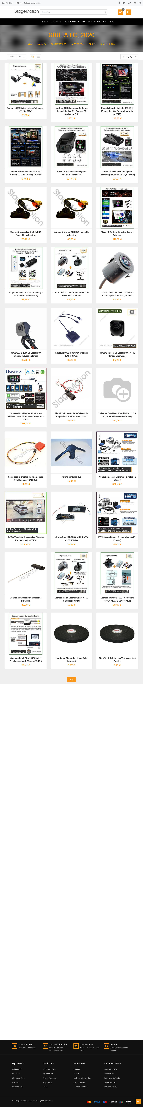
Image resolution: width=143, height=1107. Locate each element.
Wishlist (15, 1082)
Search (76, 1074)
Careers (76, 1069)
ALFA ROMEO (77, 44)
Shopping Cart (18, 1078)
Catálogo (41, 44)
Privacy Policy (79, 1082)
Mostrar (12, 57)
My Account (17, 1069)
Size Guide (47, 1082)
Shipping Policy (110, 1069)
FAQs (45, 1087)
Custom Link (17, 1087)
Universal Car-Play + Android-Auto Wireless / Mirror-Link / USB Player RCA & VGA (25, 416)
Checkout (16, 1074)
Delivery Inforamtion (82, 1078)
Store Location (49, 1069)
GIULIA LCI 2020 (107, 44)
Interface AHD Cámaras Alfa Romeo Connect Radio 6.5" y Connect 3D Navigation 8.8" (71, 111)
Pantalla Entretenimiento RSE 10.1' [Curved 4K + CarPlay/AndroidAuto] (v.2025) (117, 111)
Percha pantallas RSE (71, 477)
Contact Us (109, 1074)
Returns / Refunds (112, 1078)
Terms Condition (80, 1087)
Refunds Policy (110, 1087)
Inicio (30, 44)
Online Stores (110, 1082)
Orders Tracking (49, 1078)
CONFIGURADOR (58, 44)
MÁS (71, 680)
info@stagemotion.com (30, 3)
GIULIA (92, 44)
